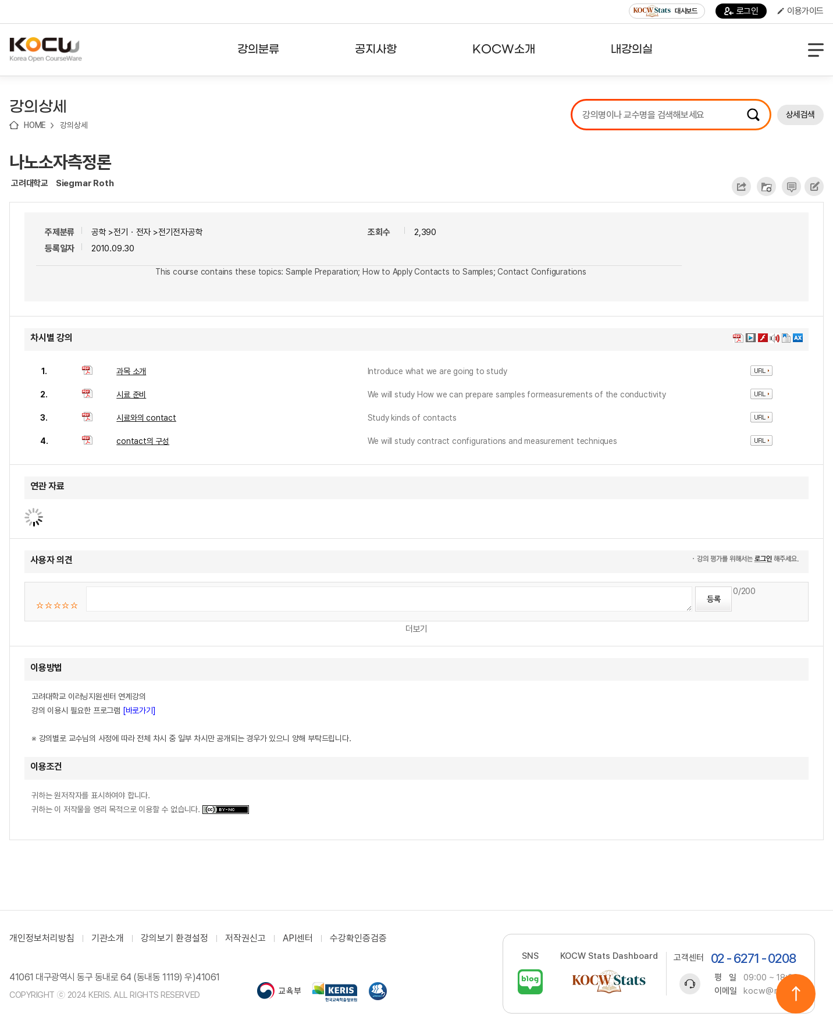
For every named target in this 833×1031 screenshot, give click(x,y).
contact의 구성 (142, 441)
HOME (35, 125)
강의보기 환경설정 (174, 938)
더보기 (416, 629)
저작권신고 (245, 938)
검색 (753, 114)
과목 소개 (131, 371)
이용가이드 (800, 11)
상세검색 (800, 114)
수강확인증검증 (358, 938)
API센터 (298, 938)
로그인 (741, 11)
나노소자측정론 (60, 161)
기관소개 (107, 938)
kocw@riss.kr (771, 991)
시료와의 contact (146, 417)
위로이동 (796, 994)
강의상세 (73, 125)
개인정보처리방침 (41, 938)
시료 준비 (131, 394)
